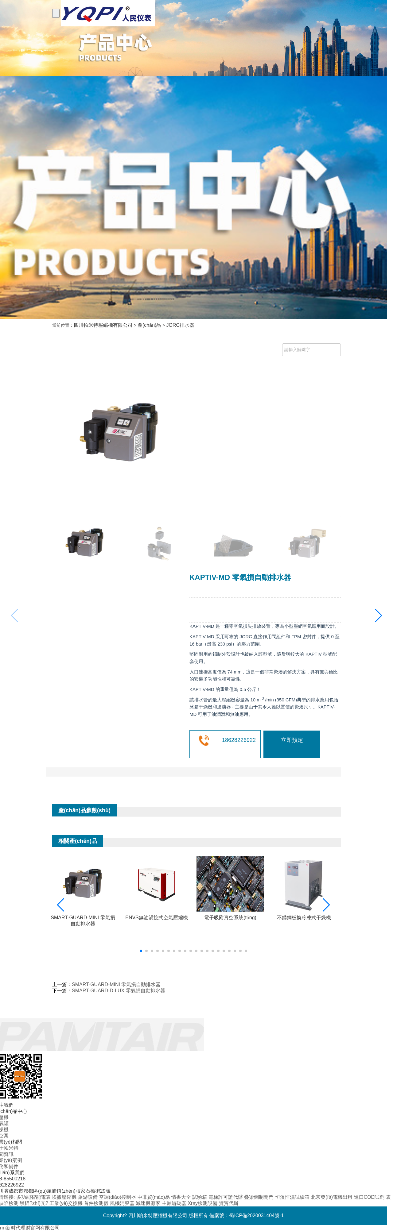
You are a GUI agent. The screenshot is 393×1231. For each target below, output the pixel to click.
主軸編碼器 (175, 1203)
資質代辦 (229, 1203)
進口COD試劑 (370, 1197)
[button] (378, 615)
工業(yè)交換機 (66, 1203)
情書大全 (181, 1197)
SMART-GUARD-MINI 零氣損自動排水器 (116, 984)
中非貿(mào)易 (154, 1197)
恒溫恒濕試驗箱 (293, 1197)
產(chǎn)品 (149, 325)
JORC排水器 (180, 325)
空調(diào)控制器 (118, 1197)
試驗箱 (200, 1197)
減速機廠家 (148, 1203)
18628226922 (239, 740)
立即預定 (292, 740)
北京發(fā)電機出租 (332, 1197)
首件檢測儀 (97, 1203)
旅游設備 (88, 1197)
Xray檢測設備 (203, 1203)
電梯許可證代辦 (226, 1197)
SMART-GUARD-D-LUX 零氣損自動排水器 (118, 990)
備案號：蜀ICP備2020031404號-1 (246, 1215)
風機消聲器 (123, 1203)
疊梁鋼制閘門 (259, 1197)
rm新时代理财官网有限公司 (30, 1227)
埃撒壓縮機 (65, 1197)
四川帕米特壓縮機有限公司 (103, 325)
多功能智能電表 (34, 1197)
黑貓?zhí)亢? (34, 1203)
